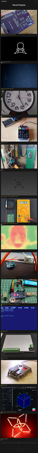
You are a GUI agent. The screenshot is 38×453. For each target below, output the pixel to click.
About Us (8, 448)
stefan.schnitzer (3, 278)
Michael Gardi (3, 62)
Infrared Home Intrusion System (6, 250)
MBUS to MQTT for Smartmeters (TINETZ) (8, 277)
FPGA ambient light (4, 358)
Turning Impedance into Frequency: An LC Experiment (10, 304)
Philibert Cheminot (4, 35)
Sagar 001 (3, 224)
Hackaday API (29, 448)
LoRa (2, 169)
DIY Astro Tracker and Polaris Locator (7, 88)
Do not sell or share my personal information (19, 449)
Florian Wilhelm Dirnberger (5, 251)
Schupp (2, 89)
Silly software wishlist (4, 331)
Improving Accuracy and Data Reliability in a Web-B (9, 196)
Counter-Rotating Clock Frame (6, 115)
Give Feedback (17, 448)
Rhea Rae (3, 170)
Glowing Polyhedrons (4, 438)
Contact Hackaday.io (12, 448)
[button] (35, 1)
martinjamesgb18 (4, 197)
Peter (2, 143)
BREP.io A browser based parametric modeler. (8, 411)
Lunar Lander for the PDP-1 (5, 61)
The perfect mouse (4, 384)
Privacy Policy (25, 448)
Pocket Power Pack (4, 142)
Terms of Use (21, 448)
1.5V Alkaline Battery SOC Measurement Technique (9, 223)
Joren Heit (3, 116)
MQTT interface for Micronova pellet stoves (8, 34)
